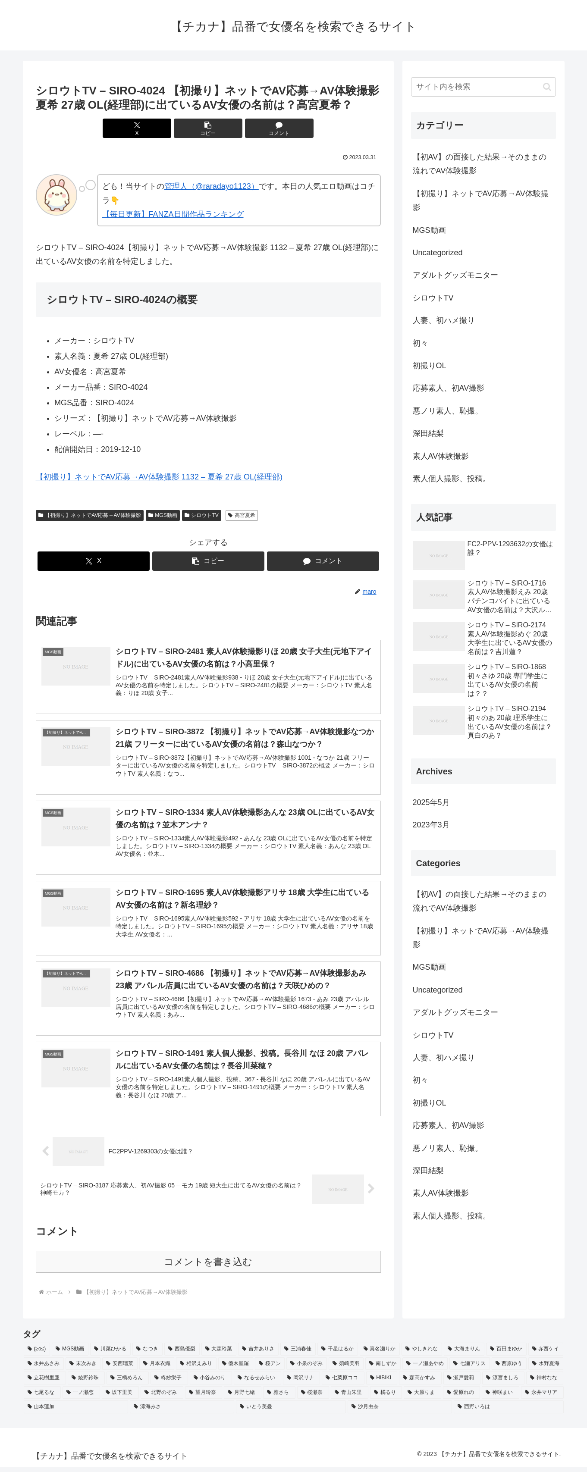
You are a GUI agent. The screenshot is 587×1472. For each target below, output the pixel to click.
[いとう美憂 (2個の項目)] (290, 1412)
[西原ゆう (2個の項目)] (509, 1368)
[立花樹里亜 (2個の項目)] (45, 1383)
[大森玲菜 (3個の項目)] (219, 1354)
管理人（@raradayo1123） (211, 186)
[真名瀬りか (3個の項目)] (380, 1354)
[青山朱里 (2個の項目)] (349, 1398)
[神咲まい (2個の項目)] (500, 1398)
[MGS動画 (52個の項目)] (70, 1354)
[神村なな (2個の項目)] (544, 1383)
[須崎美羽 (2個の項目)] (346, 1368)
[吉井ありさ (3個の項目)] (258, 1354)
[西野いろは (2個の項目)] (508, 1412)
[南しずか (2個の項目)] (382, 1368)
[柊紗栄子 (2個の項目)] (169, 1383)
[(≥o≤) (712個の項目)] (37, 1354)
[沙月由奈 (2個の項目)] (400, 1412)
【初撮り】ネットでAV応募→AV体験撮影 (89, 515)
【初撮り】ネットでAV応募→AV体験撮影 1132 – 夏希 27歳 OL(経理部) (159, 477)
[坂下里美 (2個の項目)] (120, 1398)
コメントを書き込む (208, 1267)
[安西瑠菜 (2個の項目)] (119, 1368)
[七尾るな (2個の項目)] (42, 1398)
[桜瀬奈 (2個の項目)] (313, 1398)
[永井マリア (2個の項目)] (542, 1398)
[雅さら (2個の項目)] (279, 1398)
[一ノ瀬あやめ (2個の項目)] (425, 1368)
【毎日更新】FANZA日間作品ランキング (173, 214)
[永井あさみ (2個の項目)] (44, 1368)
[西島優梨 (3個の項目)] (182, 1354)
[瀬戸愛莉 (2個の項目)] (461, 1383)
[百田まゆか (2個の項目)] (506, 1354)
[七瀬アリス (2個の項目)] (469, 1368)
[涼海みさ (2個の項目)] (182, 1412)
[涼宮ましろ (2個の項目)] (503, 1383)
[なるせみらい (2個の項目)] (257, 1383)
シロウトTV (202, 515)
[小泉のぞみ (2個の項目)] (306, 1368)
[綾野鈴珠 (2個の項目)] (86, 1383)
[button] (208, 128)
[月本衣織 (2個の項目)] (156, 1368)
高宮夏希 (241, 515)
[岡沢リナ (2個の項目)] (301, 1383)
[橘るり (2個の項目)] (386, 1398)
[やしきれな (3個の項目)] (422, 1354)
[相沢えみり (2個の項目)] (196, 1368)
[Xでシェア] (150, 128)
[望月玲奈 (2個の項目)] (204, 1398)
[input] (483, 87)
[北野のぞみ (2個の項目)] (162, 1398)
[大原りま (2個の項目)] (422, 1398)
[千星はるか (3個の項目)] (337, 1354)
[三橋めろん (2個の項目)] (128, 1383)
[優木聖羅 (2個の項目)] (235, 1368)
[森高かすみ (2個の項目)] (420, 1383)
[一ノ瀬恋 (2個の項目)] (81, 1398)
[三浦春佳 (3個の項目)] (298, 1354)
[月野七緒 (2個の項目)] (242, 1398)
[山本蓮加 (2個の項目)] (76, 1412)
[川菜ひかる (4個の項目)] (110, 1354)
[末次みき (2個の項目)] (83, 1368)
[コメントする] (266, 128)
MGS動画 (162, 515)
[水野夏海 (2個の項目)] (545, 1368)
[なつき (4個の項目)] (147, 1354)
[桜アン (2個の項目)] (270, 1368)
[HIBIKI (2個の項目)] (382, 1383)
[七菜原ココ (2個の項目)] (343, 1383)
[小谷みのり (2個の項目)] (211, 1383)
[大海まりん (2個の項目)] (464, 1354)
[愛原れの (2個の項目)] (461, 1398)
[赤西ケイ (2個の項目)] (546, 1354)
